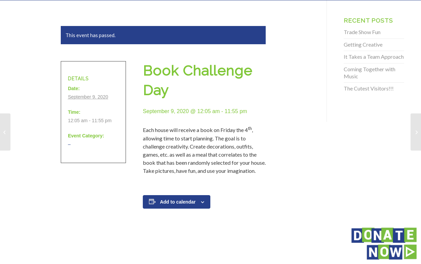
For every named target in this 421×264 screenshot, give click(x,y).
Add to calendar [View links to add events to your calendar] (178, 202)
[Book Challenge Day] (5, 132)
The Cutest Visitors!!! (369, 88)
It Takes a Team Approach (374, 56)
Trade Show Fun (362, 32)
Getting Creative (363, 44)
